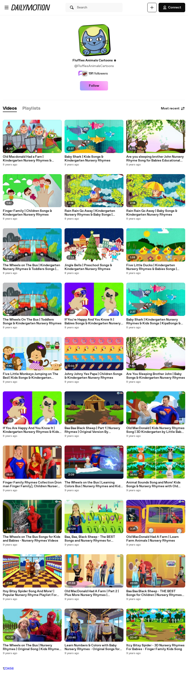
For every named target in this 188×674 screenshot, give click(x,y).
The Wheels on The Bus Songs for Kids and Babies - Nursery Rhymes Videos (31, 539)
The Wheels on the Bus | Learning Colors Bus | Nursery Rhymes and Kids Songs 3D (93, 484)
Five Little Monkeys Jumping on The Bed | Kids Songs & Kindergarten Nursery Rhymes (30, 376)
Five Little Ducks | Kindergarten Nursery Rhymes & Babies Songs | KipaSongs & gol (151, 267)
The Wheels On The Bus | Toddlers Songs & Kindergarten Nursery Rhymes (32, 321)
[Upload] (152, 7)
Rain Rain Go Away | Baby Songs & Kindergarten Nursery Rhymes (151, 213)
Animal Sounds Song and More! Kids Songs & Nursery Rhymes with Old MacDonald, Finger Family (153, 484)
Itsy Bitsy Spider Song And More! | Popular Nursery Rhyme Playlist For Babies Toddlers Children (30, 593)
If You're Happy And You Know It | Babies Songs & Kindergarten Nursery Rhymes (93, 321)
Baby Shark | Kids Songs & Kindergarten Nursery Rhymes (87, 158)
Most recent (173, 108)
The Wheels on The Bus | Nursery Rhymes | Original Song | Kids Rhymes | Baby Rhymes (32, 647)
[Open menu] (6, 7)
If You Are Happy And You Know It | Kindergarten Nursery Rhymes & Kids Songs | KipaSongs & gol (31, 430)
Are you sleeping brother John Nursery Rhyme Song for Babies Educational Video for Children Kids (155, 158)
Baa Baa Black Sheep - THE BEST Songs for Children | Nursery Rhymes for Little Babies (154, 593)
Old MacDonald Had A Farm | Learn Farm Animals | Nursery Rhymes (152, 539)
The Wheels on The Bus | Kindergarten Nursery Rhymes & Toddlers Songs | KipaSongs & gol (31, 267)
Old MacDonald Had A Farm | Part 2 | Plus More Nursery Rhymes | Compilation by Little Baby (92, 593)
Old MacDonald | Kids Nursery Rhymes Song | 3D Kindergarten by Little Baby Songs (155, 430)
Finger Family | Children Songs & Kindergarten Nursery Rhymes (27, 213)
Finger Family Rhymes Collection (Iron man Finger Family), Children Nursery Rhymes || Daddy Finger (32, 484)
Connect (172, 7)
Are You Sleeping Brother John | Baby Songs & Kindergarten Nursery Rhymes (155, 376)
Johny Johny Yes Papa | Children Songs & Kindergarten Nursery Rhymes (93, 376)
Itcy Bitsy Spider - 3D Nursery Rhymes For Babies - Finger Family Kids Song (155, 647)
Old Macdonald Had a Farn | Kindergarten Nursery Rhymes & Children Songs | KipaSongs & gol (27, 158)
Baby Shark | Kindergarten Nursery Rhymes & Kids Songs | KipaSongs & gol (153, 321)
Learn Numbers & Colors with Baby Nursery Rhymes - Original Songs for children (92, 647)
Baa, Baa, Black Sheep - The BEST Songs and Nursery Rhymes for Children (90, 539)
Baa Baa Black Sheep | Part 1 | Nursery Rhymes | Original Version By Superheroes (92, 430)
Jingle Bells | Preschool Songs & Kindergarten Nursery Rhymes (88, 267)
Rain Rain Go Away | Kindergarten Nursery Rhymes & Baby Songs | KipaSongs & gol (90, 213)
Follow (94, 86)
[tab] (10, 109)
